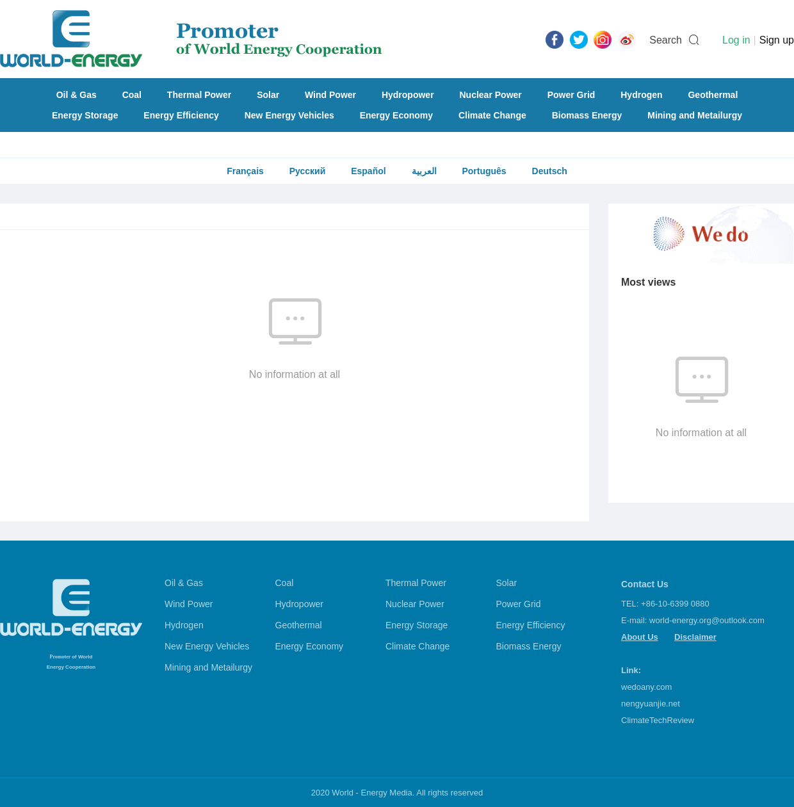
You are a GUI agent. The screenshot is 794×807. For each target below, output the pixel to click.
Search (665, 40)
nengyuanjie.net (650, 703)
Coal (132, 95)
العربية (424, 171)
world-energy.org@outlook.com (707, 620)
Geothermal (713, 95)
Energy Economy (396, 115)
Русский (307, 171)
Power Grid (571, 95)
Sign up (776, 40)
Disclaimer (695, 637)
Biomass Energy (587, 115)
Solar (268, 95)
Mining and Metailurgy (694, 115)
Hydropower (408, 95)
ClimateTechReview (657, 720)
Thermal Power (199, 95)
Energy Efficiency (181, 115)
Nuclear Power (491, 95)
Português (484, 171)
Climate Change (492, 115)
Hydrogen (641, 95)
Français (245, 171)
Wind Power (330, 95)
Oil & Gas (76, 95)
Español (368, 171)
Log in (736, 40)
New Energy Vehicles (289, 115)
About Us (639, 637)
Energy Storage (85, 115)
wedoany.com (646, 687)
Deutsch (549, 171)
